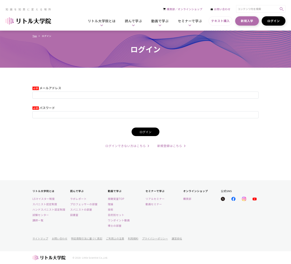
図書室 (74, 215)
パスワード (47, 108)
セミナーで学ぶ (155, 191)
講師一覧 (37, 220)
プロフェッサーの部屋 (84, 204)
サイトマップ (40, 238)
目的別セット (116, 215)
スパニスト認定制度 (44, 204)
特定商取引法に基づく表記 (86, 238)
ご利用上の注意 (115, 238)
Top (34, 35)
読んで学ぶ (77, 191)
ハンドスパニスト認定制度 (49, 209)
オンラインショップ (195, 191)
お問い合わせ (59, 238)
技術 (110, 209)
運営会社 (177, 238)
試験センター (40, 215)
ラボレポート (78, 199)
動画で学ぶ (115, 191)
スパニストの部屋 (81, 209)
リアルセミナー (155, 199)
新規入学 (247, 21)
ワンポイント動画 (119, 220)
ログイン (273, 21)
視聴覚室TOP (116, 199)
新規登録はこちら (171, 145)
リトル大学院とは (43, 191)
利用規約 (133, 238)
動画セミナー (154, 204)
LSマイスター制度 (43, 199)
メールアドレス (50, 88)
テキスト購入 (220, 21)
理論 (110, 204)
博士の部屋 (115, 225)
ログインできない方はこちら (127, 145)
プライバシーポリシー (155, 238)
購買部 (187, 199)
